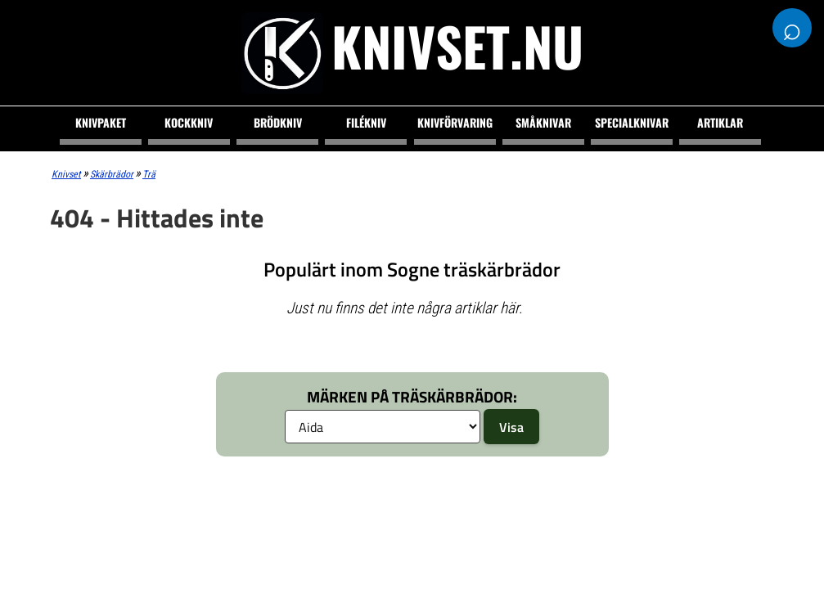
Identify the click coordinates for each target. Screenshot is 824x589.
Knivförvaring (455, 122)
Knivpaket (100, 122)
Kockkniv (188, 122)
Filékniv (366, 122)
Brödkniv (278, 122)
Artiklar (720, 122)
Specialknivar (632, 122)
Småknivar (543, 122)
